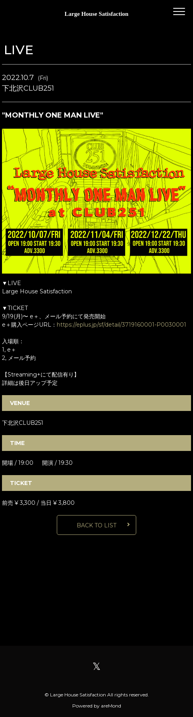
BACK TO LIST (96, 525)
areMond (111, 706)
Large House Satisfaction (97, 14)
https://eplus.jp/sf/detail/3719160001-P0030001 (121, 324)
